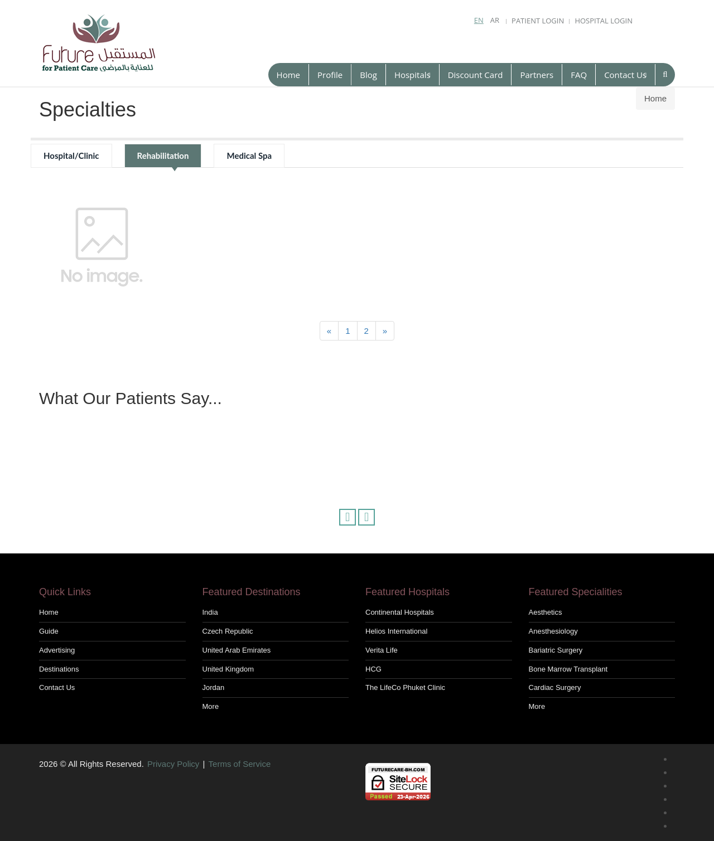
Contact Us (625, 74)
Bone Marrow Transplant (568, 669)
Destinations (59, 669)
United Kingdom (228, 669)
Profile (329, 74)
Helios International (396, 631)
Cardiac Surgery (555, 687)
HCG (373, 669)
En (479, 20)
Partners (536, 74)
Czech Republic (227, 631)
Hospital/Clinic (71, 155)
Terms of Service (240, 764)
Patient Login (538, 21)
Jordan (213, 687)
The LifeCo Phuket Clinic (405, 687)
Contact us (57, 687)
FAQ (579, 74)
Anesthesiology (553, 631)
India (210, 612)
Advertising (57, 650)
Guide (49, 631)
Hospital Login (604, 21)
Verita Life (381, 650)
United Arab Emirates (236, 650)
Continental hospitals (399, 612)
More (210, 706)
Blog (368, 74)
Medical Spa (249, 155)
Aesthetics (545, 612)
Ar (494, 20)
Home (288, 74)
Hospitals (412, 74)
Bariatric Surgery (556, 650)
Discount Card (475, 74)
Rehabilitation (163, 155)
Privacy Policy (173, 764)
